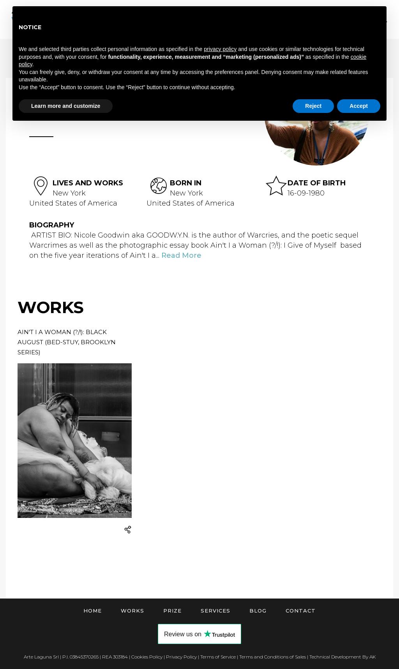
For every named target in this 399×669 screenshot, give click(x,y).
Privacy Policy (181, 657)
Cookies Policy (146, 657)
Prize (172, 610)
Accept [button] (359, 106)
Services (215, 610)
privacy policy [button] (220, 49)
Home (92, 610)
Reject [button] (313, 106)
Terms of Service (218, 657)
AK (372, 657)
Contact (301, 610)
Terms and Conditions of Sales (272, 657)
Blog (258, 610)
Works (132, 610)
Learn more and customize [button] (65, 106)
